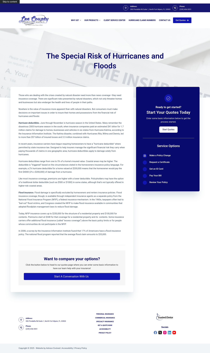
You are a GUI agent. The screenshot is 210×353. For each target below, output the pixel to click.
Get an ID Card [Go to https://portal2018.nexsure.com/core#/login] (156, 169)
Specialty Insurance (105, 322)
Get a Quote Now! (105, 325)
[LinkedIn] (169, 332)
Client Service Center (114, 20)
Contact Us (164, 20)
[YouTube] (174, 332)
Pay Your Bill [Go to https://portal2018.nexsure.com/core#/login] (155, 175)
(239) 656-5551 (185, 9)
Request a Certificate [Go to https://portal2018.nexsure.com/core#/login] (159, 162)
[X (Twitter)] (160, 332)
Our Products (92, 20)
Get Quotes (182, 20)
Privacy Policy (105, 333)
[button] (72, 276)
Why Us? (76, 20)
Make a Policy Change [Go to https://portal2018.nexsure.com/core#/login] (160, 155)
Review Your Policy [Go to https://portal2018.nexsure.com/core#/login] (158, 182)
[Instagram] (164, 332)
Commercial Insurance (105, 318)
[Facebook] (155, 332)
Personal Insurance (105, 314)
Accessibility (105, 329)
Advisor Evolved (53, 348)
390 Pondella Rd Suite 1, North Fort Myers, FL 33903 (150, 9)
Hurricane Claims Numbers (142, 20)
